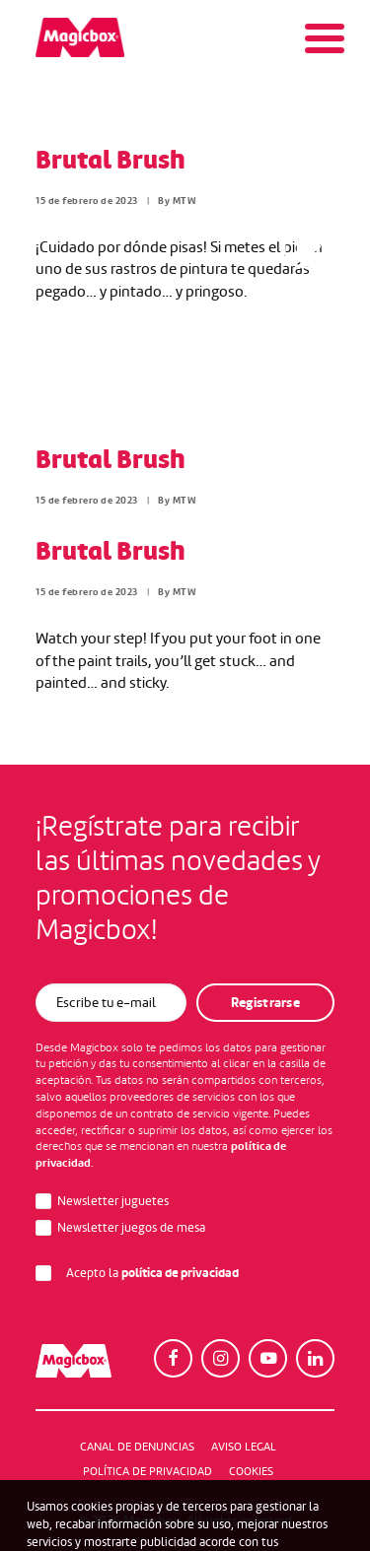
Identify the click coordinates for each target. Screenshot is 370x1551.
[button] (173, 1358)
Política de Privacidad (147, 1471)
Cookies (251, 1471)
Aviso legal (243, 1446)
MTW (185, 200)
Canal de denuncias (137, 1446)
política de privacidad (180, 1272)
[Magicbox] (80, 37)
